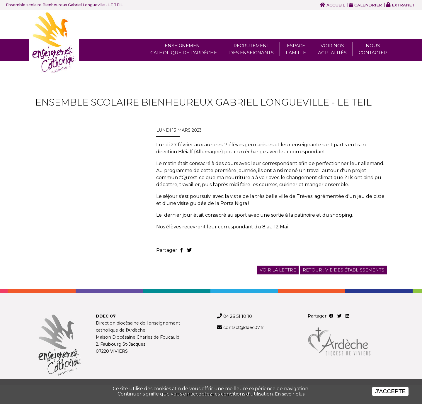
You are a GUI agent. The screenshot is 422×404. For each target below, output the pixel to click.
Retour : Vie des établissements (343, 270)
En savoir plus (289, 394)
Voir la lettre (278, 270)
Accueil (335, 5)
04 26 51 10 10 (237, 316)
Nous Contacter (373, 49)
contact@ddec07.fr (243, 327)
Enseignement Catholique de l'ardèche (183, 49)
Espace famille (296, 49)
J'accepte (390, 391)
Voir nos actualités (332, 49)
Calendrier (368, 5)
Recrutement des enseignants (251, 49)
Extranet (403, 5)
